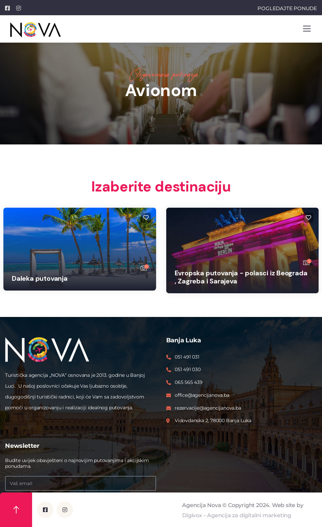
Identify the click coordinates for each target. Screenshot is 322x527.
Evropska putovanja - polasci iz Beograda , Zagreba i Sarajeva (241, 277)
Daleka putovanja (40, 278)
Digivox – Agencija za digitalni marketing (236, 515)
